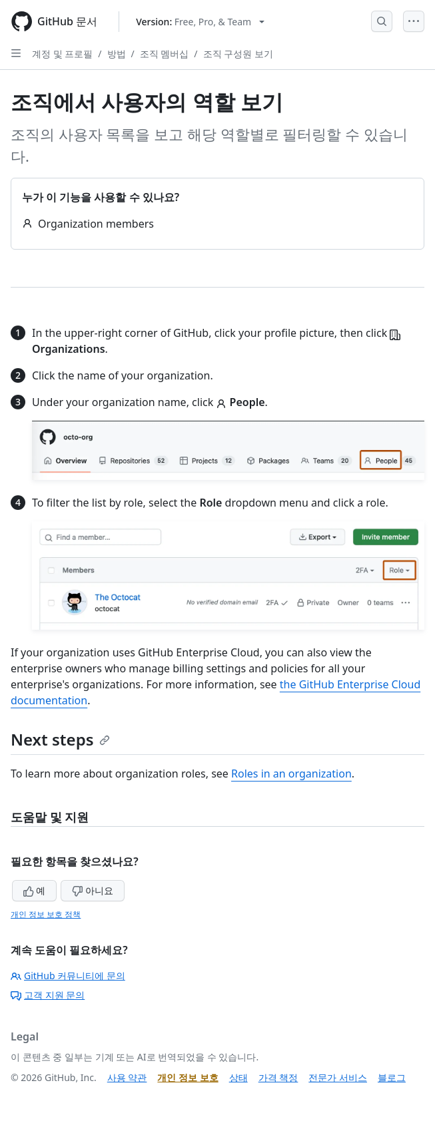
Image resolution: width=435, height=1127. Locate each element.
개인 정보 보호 (187, 1077)
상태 (238, 1077)
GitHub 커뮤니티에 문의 (68, 975)
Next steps (60, 739)
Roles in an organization (291, 773)
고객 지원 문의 (48, 995)
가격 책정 (278, 1077)
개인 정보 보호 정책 (46, 914)
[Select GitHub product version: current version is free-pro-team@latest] (200, 21)
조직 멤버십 (164, 53)
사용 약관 (127, 1077)
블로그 (392, 1077)
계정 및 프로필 (62, 53)
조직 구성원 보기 (238, 53)
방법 (116, 53)
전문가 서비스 (337, 1077)
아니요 (92, 890)
